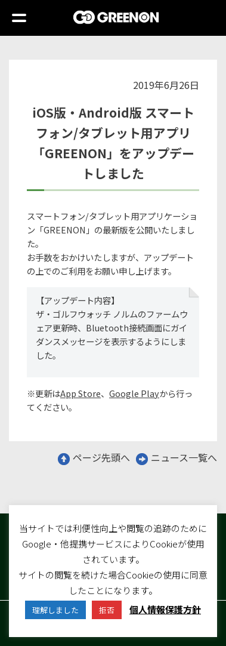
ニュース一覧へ (176, 457)
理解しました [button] (55, 610)
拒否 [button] (106, 610)
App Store (80, 393)
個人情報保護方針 (165, 609)
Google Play (134, 393)
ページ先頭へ (94, 457)
